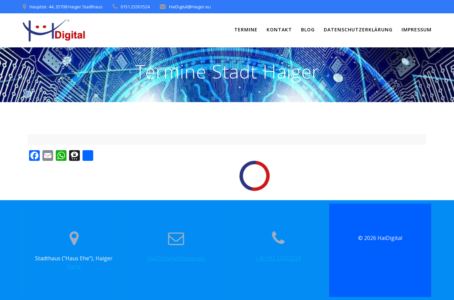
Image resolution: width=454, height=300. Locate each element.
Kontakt (279, 29)
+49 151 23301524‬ (278, 258)
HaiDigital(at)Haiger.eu (176, 258)
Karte (74, 266)
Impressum (417, 29)
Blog (308, 29)
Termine (246, 29)
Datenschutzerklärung (358, 29)
